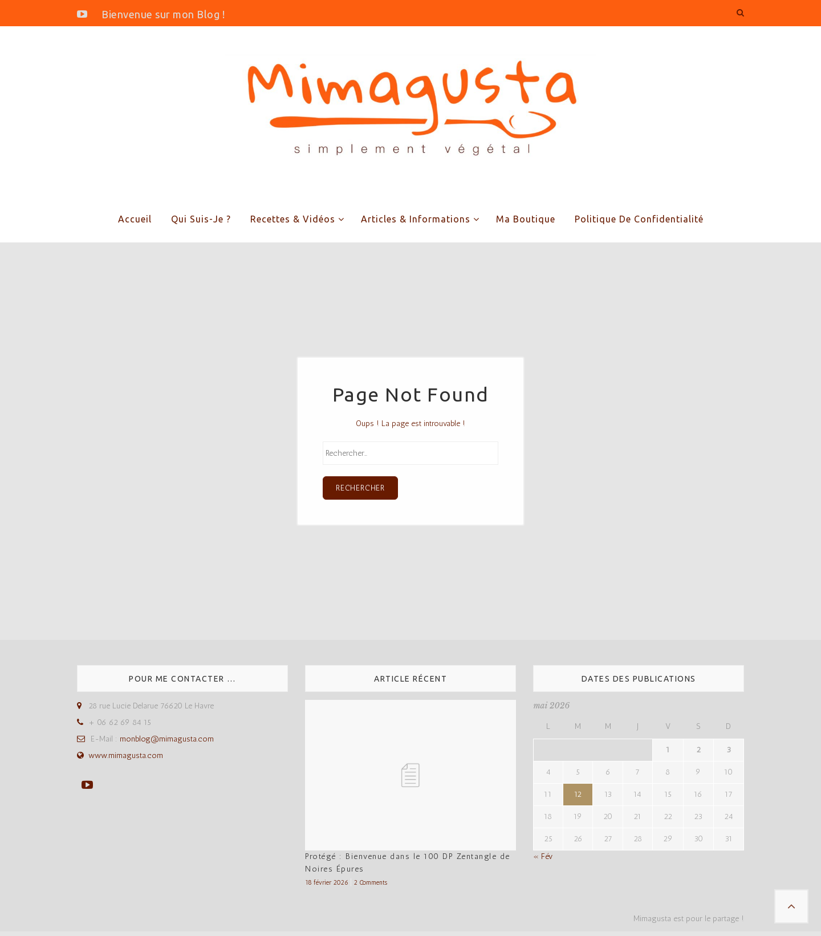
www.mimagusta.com (125, 760)
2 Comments (370, 886)
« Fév (542, 860)
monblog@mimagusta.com (167, 743)
